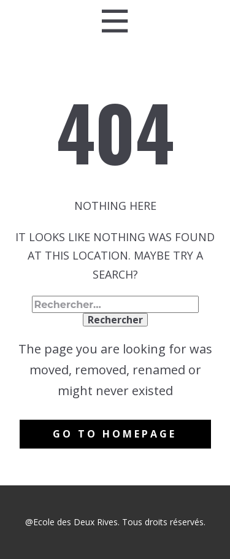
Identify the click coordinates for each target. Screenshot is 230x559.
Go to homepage (115, 434)
